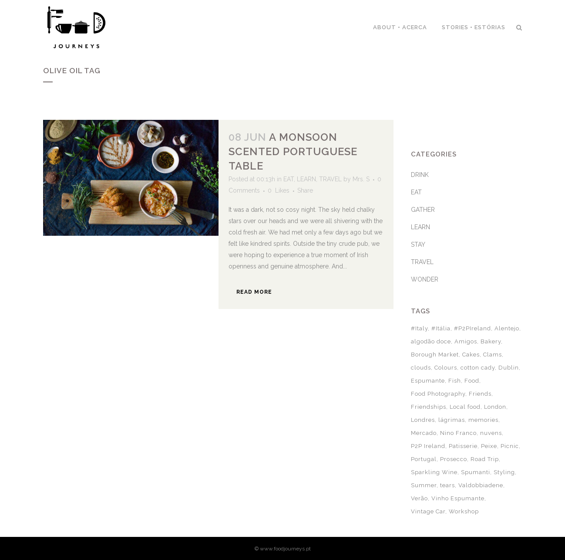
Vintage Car (428, 511)
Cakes (471, 354)
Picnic (510, 446)
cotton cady (478, 367)
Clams (492, 354)
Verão (419, 498)
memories (483, 420)
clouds (421, 367)
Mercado (424, 433)
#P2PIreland (472, 328)
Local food (465, 407)
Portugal (424, 459)
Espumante (428, 380)
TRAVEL (330, 179)
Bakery (491, 341)
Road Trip (485, 459)
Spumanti (475, 472)
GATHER (423, 209)
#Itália (441, 328)
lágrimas (451, 420)
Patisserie (463, 446)
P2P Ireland (428, 446)
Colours (445, 367)
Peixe (489, 446)
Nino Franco (458, 433)
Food (471, 380)
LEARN (306, 179)
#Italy (419, 328)
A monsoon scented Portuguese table (293, 151)
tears (447, 485)
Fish (454, 380)
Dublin (508, 367)
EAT (288, 179)
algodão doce (431, 341)
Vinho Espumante (457, 498)
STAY (418, 244)
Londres (423, 420)
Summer (424, 485)
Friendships (428, 407)
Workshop (464, 511)
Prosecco (453, 459)
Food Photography (438, 393)
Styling (504, 472)
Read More (254, 292)
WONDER (424, 279)
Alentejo (506, 328)
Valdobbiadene (480, 485)
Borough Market (435, 354)
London (495, 407)
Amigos (465, 341)
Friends (480, 393)
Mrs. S (361, 179)
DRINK (420, 174)
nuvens (491, 433)
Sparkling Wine (434, 472)
